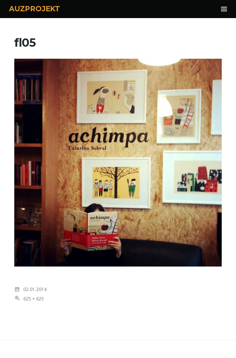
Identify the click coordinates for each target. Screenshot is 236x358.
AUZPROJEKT (34, 9)
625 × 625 (33, 299)
